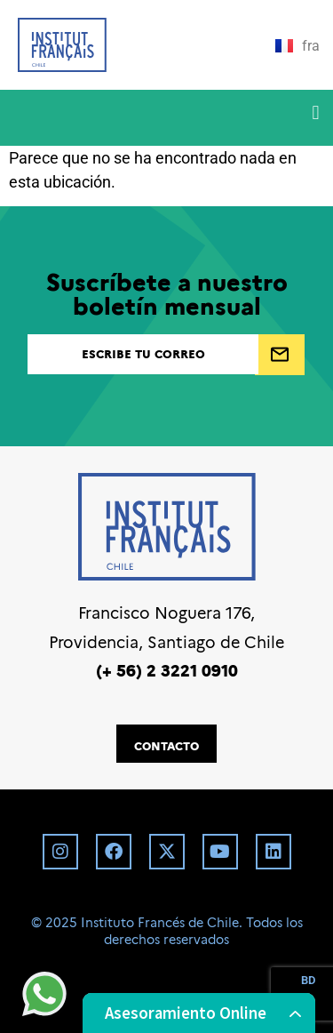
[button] (315, 113)
